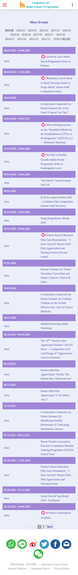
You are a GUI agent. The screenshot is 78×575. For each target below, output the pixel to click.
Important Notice (40, 568)
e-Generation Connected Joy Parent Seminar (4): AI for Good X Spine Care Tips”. (56, 108)
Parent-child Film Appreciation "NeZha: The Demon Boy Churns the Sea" (56, 374)
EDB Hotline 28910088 (23, 564)
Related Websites (17, 568)
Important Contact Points (54, 564)
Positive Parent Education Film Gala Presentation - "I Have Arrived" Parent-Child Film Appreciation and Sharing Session (56, 475)
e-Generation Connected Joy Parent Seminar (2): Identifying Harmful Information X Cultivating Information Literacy (56, 421)
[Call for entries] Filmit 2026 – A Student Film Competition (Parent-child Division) (57, 201)
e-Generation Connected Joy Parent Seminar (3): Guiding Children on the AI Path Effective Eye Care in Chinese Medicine (57, 303)
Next (50, 526)
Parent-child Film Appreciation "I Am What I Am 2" (55, 395)
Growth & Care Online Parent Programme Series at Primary (56, 61)
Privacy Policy (62, 568)
